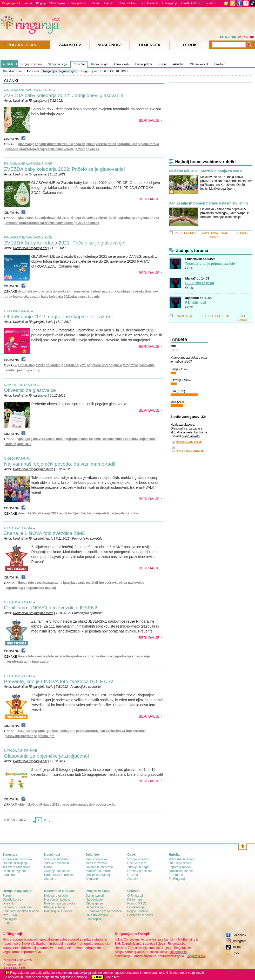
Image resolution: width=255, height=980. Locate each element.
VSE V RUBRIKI (185, 233)
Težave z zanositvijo (16, 867)
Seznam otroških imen (18, 907)
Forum (7, 895)
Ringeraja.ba (176, 943)
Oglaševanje (136, 907)
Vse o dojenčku (96, 859)
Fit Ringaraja (177, 879)
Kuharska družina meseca (104, 911)
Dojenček (149, 45)
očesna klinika (113, 439)
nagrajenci (71, 365)
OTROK (8, 63)
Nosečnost (109, 45)
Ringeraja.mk (196, 956)
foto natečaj (47, 588)
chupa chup (31, 370)
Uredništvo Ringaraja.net (30, 101)
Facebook (239, 935)
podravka (111, 582)
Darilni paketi (77, 3)
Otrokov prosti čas (139, 871)
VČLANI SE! (246, 37)
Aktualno (178, 64)
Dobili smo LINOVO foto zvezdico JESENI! (50, 607)
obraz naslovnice (131, 582)
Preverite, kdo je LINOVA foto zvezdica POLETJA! (58, 681)
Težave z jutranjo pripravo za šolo (210, 264)
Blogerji (41, 3)
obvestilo (49, 439)
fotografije (130, 365)
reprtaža (65, 513)
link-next (50, 821)
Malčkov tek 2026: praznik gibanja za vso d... (207, 171)
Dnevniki (9, 903)
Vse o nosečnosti (56, 859)
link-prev (34, 821)
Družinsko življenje (98, 875)
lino (101, 582)
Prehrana (94, 3)
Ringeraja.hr (182, 948)
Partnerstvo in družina (59, 875)
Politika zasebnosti (140, 915)
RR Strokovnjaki (97, 915)
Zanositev (70, 45)
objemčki (115, 365)
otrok (23, 149)
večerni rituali (106, 144)
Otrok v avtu (122, 64)
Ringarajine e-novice (58, 911)
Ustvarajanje (94, 907)
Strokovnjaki (57, 3)
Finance (109, 3)
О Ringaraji (135, 895)
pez (19, 370)
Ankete (7, 923)
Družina (162, 64)
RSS (235, 953)
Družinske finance (181, 871)
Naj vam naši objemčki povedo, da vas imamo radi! (60, 464)
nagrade (32, 588)
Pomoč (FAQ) (136, 903)
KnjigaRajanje (89, 71)
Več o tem (112, 977)
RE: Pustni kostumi (199, 283)
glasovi (36, 439)
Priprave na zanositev (17, 859)
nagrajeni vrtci (97, 365)
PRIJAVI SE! (227, 37)
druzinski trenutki (60, 144)
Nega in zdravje (96, 863)
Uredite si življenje (15, 863)
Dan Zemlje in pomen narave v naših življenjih (208, 203)
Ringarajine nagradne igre (59, 71)
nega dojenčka (84, 144)
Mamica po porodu (98, 871)
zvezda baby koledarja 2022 (64, 149)
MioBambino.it (188, 939)
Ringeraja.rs (178, 952)
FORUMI (242, 233)
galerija (123, 513)
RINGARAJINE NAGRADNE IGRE (28, 90)
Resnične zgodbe (15, 871)
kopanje (40, 144)
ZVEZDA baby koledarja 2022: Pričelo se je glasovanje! (64, 169)
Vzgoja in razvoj (32, 64)
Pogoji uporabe (137, 911)
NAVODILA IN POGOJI (20, 385)
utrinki (134, 513)
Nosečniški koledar (57, 899)
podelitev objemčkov (140, 439)
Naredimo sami (12, 71)
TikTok (236, 947)
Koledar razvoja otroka (59, 903)
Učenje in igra (99, 64)
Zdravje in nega (57, 64)
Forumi (28, 3)
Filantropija (93, 919)
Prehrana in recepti (182, 859)
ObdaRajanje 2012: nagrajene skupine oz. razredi (58, 316)
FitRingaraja (170, 3)
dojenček (92, 149)
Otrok (189, 268)
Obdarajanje (94, 903)
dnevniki (24, 513)
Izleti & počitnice (180, 863)
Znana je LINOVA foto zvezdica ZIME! (45, 533)
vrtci (83, 365)
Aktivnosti (32, 71)
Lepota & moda (179, 867)
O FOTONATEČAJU (18, 528)
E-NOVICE (210, 3)
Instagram (239, 941)
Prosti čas (79, 64)
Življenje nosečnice (57, 871)
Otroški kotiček (190, 3)
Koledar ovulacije (56, 895)
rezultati (11, 370)
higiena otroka (148, 144)
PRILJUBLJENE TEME (215, 315)
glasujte (24, 439)
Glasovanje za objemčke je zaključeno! (46, 756)
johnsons (11, 149)
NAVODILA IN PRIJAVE (20, 750)
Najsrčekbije (94, 899)
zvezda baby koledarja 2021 (50, 296)
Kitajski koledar (54, 907)
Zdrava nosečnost (56, 863)
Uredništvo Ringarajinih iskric (33, 322)
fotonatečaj (35, 149)
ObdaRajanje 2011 (45, 804)
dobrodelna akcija (102, 804)
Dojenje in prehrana (99, 867)
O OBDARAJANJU (17, 311)
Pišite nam (134, 899)
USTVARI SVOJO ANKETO (188, 451)
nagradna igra (127, 144)
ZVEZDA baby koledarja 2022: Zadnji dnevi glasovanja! (64, 95)
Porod (48, 867)
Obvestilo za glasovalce (30, 390)
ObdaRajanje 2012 (31, 365)
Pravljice (219, 64)
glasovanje (26, 144)
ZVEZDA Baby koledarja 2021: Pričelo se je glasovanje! (65, 243)
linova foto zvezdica (33, 582)
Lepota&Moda (150, 3)
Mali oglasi (10, 919)
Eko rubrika (177, 875)
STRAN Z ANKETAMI (189, 442)
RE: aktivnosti (195, 302)
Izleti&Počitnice (127, 3)
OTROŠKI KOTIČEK (116, 71)
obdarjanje (64, 439)
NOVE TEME (185, 315)
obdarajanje (54, 365)
